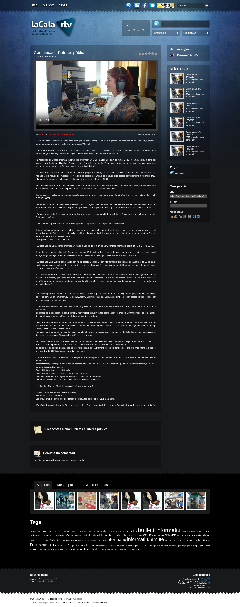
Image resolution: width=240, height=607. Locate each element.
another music (107, 531)
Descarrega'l (183, 55)
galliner (69, 540)
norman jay (133, 546)
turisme (136, 549)
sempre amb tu (79, 549)
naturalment (122, 546)
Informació (160, 32)
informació (101, 540)
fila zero (45, 540)
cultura (95, 535)
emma (139, 535)
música (101, 546)
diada (117, 535)
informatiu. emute (145, 539)
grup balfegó (78, 540)
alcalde (67, 531)
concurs (78, 535)
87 (56, 579)
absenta (33, 531)
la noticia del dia (190, 540)
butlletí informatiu (159, 530)
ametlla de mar (79, 531)
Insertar (173, 202)
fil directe (54, 540)
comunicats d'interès (64, 535)
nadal (113, 546)
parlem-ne (173, 546)
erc (178, 535)
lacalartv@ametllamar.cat (48, 602)
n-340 (107, 546)
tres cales (128, 549)
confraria (87, 535)
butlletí (133, 531)
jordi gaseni (176, 540)
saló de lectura (36, 549)
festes (38, 540)
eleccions (132, 535)
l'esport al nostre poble (83, 545)
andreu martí (93, 531)
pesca (189, 546)
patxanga (182, 546)
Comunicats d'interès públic (61, 134)
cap (193, 531)
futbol (62, 540)
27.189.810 (205, 579)
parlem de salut (161, 546)
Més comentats (96, 485)
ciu (200, 531)
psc (198, 546)
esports (197, 535)
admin (42, 134)
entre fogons (158, 535)
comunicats (180, 173)
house (87, 540)
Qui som (48, 5)
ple (194, 546)
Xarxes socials (176, 212)
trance (121, 549)
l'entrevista (41, 544)
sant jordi (48, 549)
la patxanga (204, 540)
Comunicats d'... (194, 74)
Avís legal (77, 599)
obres (151, 546)
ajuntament (43, 531)
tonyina (103, 549)
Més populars (67, 485)
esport (190, 535)
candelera (186, 531)
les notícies (60, 545)
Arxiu (63, 5)
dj (121, 535)
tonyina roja (112, 549)
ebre (125, 535)
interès (168, 540)
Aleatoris (43, 485)
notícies (143, 545)
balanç (119, 531)
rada (208, 546)
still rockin (94, 549)
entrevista (170, 535)
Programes (189, 32)
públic (202, 546)
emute (147, 535)
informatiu (116, 539)
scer (68, 549)
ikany (93, 540)
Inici (35, 5)
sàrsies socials (58, 549)
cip (197, 531)
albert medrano (56, 531)
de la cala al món (106, 535)
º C (127, 24)
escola (184, 535)
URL (172, 192)
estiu (204, 535)
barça (125, 531)
